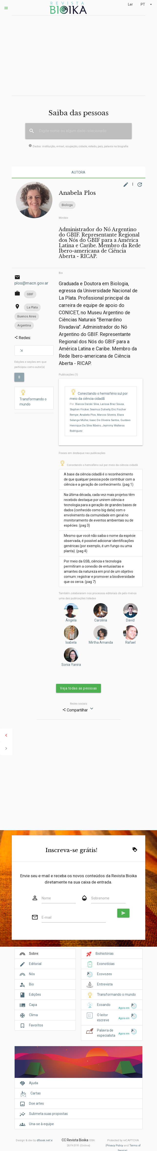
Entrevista (105, 984)
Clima (33, 1015)
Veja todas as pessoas (78, 688)
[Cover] (78, 1065)
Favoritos (36, 1025)
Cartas (35, 1093)
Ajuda (33, 1083)
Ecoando (103, 1005)
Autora (78, 172)
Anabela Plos (87, 414)
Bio (61, 273)
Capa (33, 1005)
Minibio (63, 217)
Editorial (35, 964)
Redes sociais (78, 703)
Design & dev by (34, 1140)
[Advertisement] (78, 55)
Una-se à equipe (41, 1124)
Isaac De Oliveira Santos (104, 420)
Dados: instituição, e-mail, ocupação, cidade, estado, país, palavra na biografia (78, 146)
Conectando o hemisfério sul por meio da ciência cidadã (98, 465)
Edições (35, 994)
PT (147, 4)
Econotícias (106, 964)
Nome (46, 898)
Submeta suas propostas (48, 1114)
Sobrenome (100, 898)
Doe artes (36, 1103)
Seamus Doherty (100, 409)
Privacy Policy (114, 1145)
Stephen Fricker (79, 409)
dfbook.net (43, 1140)
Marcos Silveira (106, 414)
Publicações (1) (68, 374)
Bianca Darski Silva (87, 404)
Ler (130, 4)
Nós (32, 974)
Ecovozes (104, 974)
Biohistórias (105, 953)
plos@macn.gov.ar (31, 283)
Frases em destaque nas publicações (82, 453)
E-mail (46, 917)
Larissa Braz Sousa (112, 404)
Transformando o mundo (33, 397)
